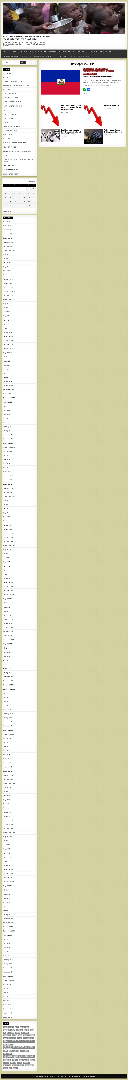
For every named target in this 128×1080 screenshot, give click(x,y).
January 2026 (7, 234)
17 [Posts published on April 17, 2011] (5, 201)
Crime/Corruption (40, 52)
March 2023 (7, 373)
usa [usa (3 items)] (10, 1068)
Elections (108, 52)
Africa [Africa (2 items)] (5, 1027)
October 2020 (8, 492)
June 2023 (6, 361)
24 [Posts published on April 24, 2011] (5, 206)
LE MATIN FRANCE (9, 118)
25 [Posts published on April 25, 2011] (10, 206)
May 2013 (6, 849)
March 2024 (7, 324)
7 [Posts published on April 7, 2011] (24, 193)
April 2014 (6, 804)
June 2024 (6, 312)
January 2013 (7, 865)
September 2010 (9, 980)
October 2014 (8, 779)
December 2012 (8, 869)
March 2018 (7, 615)
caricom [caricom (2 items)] (26, 1030)
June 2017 (6, 652)
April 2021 (6, 468)
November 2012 (8, 873)
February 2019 (8, 574)
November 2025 (8, 242)
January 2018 (7, 623)
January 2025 (7, 283)
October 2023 (8, 345)
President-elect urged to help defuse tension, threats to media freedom (71, 132)
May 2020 (6, 513)
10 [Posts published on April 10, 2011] (5, 197)
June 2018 (6, 607)
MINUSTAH (7, 139)
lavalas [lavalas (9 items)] (32, 1060)
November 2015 (8, 726)
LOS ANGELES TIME (10, 131)
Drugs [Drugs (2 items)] (5, 1038)
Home (5, 52)
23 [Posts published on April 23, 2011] (33, 201)
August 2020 (7, 500)
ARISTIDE (6, 77)
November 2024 (8, 291)
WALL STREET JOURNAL (11, 170)
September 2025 (9, 250)
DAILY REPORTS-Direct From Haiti (59, 52)
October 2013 (8, 828)
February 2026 (8, 230)
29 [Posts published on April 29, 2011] (29, 206)
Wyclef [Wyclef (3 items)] (15, 1068)
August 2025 (7, 254)
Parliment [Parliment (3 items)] (26, 1063)
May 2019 (6, 562)
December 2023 (8, 336)
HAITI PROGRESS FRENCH (12, 106)
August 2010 (7, 984)
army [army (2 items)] (16, 1027)
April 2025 (6, 271)
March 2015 (7, 759)
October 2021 (8, 443)
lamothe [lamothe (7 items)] (15, 1060)
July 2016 (6, 693)
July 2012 (6, 890)
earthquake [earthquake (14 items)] (12, 1038)
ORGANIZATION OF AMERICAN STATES (17, 151)
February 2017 (8, 668)
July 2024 (6, 308)
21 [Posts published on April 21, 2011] (24, 201)
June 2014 (6, 796)
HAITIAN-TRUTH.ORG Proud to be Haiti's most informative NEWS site (27, 38)
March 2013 (7, 857)
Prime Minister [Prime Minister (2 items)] (30, 1065)
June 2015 (6, 746)
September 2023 (9, 349)
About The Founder (60, 56)
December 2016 (8, 677)
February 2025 (8, 279)
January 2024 (7, 332)
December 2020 (8, 484)
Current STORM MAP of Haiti (13, 81)
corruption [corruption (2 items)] (7, 1035)
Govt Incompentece (90, 74)
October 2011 (8, 927)
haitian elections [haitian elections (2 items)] (14, 1051)
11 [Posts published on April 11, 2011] (10, 197)
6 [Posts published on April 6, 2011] (19, 193)
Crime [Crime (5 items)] (20, 1035)
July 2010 (6, 988)
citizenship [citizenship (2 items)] (10, 1033)
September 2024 (9, 299)
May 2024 (6, 316)
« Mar (5, 211)
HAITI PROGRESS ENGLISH (12, 102)
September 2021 (9, 447)
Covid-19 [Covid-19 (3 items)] (14, 1035)
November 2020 (8, 488)
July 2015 (6, 742)
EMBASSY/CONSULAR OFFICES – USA (16, 85)
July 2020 (6, 504)
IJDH (4, 110)
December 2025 (8, 238)
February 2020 (8, 525)
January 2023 (7, 381)
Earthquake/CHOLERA (95, 52)
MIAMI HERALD (8, 135)
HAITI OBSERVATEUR (10, 98)
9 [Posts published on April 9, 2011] (33, 193)
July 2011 (6, 939)
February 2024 (8, 328)
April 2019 (6, 566)
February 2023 (8, 377)
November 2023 (8, 340)
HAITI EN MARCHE (9, 94)
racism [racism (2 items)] (6, 1068)
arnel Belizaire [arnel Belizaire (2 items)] (24, 1027)
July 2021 (6, 455)
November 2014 (8, 775)
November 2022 (8, 390)
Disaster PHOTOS (79, 52)
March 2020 (7, 521)
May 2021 (6, 463)
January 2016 (7, 718)
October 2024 (8, 295)
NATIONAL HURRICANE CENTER (14, 143)
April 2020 (6, 517)
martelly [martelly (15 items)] (6, 1063)
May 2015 (6, 750)
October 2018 (8, 591)
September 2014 (9, 783)
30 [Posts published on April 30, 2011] (33, 206)
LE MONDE (7, 122)
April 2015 (6, 755)
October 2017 (8, 636)
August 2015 (7, 738)
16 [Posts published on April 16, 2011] (33, 197)
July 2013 (6, 841)
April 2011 (6, 951)
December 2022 (8, 386)
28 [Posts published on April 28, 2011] (24, 206)
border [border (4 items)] (13, 1030)
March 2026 (7, 226)
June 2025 (6, 263)
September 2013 (9, 832)
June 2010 (6, 992)
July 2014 (6, 791)
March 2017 (7, 664)
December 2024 (8, 287)
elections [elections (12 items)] (26, 1038)
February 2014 (8, 812)
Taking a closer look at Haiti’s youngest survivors (113, 131)
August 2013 (7, 837)
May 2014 (6, 800)
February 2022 (8, 427)
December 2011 (8, 919)
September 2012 (9, 882)
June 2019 (6, 558)
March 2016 (7, 709)
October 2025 (8, 246)
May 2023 (6, 365)
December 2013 (8, 820)
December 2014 (8, 771)
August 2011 (7, 935)
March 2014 (7, 808)
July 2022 (6, 406)
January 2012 (7, 914)
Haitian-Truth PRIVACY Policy (79, 56)
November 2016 (8, 681)
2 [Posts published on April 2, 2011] (33, 189)
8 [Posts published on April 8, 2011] (28, 193)
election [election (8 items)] (19, 1038)
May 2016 (6, 701)
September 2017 (9, 640)
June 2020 (6, 509)
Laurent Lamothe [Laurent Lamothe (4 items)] (23, 1060)
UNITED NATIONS (9, 166)
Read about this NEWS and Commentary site (36, 56)
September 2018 (9, 595)
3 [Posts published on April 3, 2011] (5, 193)
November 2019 (8, 537)
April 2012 (6, 902)
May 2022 (6, 414)
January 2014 (7, 816)
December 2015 (8, 722)
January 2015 (7, 767)
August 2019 (7, 550)
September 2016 (9, 689)
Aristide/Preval (26, 52)
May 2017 (6, 656)
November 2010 (8, 972)
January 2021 (7, 480)
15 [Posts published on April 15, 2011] (29, 197)
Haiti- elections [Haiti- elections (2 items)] (8, 1044)
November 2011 (8, 923)
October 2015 (8, 730)
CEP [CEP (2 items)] (5, 1033)
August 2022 (7, 402)
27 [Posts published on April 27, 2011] (19, 206)
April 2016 (6, 705)
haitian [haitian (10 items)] (6, 1051)
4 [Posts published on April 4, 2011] (10, 193)
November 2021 (8, 439)
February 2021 (8, 476)
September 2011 (9, 931)
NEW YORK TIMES (9, 147)
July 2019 (6, 554)
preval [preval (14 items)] (22, 1065)
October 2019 (8, 541)
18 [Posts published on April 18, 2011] (10, 201)
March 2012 (7, 906)
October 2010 (8, 976)
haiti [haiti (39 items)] (32, 1038)
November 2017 (8, 632)
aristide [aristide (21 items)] (11, 1027)
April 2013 (6, 853)
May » (10, 211)
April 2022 (6, 418)
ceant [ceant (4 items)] (32, 1030)
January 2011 (7, 964)
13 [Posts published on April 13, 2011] (19, 197)
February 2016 (8, 714)
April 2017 (6, 660)
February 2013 (8, 861)
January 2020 (7, 529)
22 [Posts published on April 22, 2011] (29, 201)
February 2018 (8, 619)
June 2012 (6, 894)
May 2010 (6, 996)
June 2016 (6, 697)
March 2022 (7, 422)
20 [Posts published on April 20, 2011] (19, 201)
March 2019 (7, 570)
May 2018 (6, 611)
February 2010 (8, 1009)
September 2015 (9, 734)
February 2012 (8, 910)
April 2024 (6, 320)
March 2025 (7, 275)
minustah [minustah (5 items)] (13, 1063)
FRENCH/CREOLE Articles (10, 56)
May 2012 (6, 898)
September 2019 (9, 545)
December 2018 (8, 582)
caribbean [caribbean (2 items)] (19, 1030)
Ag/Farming (14, 52)
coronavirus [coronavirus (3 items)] (25, 1033)
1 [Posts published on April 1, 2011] (28, 189)
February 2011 (8, 960)
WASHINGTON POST (10, 174)
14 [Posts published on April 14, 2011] (24, 197)
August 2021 (7, 451)
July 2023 (6, 357)
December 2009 (8, 1017)
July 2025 (6, 258)
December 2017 (8, 627)
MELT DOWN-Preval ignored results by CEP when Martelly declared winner (71, 107)
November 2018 (8, 586)
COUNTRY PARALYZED (112, 105)
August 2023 (7, 353)
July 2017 (6, 648)
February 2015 (8, 763)
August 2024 (7, 304)
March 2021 (7, 472)
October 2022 (8, 394)
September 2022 (9, 398)
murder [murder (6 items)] (20, 1063)
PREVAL (6, 155)
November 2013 (8, 824)
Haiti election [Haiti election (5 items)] (7, 1054)
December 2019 (8, 533)
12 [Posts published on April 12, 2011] (15, 197)
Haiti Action (7, 90)
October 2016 (8, 685)
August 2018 (7, 599)
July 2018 (6, 603)
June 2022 (6, 410)
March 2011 (7, 955)
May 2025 (6, 267)
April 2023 (6, 369)
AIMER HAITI (7, 73)
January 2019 (7, 578)
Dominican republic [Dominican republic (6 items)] (29, 1035)
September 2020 (9, 496)
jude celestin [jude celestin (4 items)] (7, 1060)
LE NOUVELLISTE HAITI (11, 126)
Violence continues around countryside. (101, 76)
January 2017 (7, 673)
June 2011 (6, 943)
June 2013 (6, 845)
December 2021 (8, 435)
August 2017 (7, 644)
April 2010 (6, 1001)
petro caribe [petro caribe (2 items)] (7, 1065)
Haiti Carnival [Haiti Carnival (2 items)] (24, 1051)
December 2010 (8, 968)
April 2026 (6, 222)
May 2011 (6, 947)
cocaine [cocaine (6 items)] (18, 1033)
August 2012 (7, 886)
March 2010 (7, 1005)
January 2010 (7, 1013)
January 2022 (7, 431)
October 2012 (8, 878)
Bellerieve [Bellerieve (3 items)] (6, 1030)
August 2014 (7, 787)
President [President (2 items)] (15, 1065)
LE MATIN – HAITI (9, 114)
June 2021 (6, 459)
